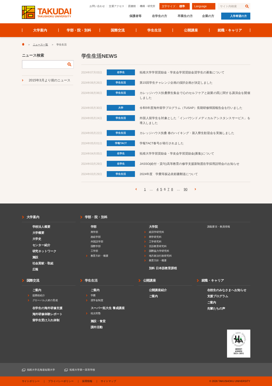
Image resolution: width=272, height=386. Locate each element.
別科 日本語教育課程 (163, 268)
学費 (93, 295)
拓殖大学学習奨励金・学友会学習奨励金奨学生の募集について (182, 72)
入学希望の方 (238, 16)
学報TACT (121, 143)
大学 (120, 107)
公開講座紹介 (158, 290)
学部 (94, 226)
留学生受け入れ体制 (46, 320)
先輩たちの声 (216, 308)
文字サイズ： (173, 6)
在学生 (121, 72)
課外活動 (97, 327)
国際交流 (118, 30)
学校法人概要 (41, 226)
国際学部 (96, 246)
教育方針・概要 (100, 255)
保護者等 (135, 16)
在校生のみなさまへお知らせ (227, 290)
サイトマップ (108, 381)
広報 (35, 269)
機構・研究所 (147, 6)
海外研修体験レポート (47, 314)
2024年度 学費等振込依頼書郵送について (169, 174)
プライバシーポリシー (61, 381)
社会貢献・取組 (43, 263)
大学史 (36, 239)
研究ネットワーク (44, 251)
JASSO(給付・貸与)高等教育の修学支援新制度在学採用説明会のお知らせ (189, 163)
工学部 (94, 250)
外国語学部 (97, 241)
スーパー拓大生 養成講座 (108, 308)
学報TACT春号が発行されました (162, 143)
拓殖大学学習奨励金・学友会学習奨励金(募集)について (177, 153)
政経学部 (96, 236)
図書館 (132, 6)
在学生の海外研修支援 (47, 308)
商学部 (94, 232)
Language (200, 6)
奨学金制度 (97, 300)
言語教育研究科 (158, 246)
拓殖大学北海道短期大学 (41, 369)
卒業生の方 (185, 16)
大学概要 (38, 232)
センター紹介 (41, 245)
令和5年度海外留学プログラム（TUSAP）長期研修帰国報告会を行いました (191, 108)
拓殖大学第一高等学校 (82, 369)
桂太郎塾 (96, 313)
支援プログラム (217, 296)
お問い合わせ (97, 6)
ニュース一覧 (40, 44)
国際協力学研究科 (159, 250)
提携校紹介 (38, 295)
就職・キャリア (229, 30)
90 (185, 189)
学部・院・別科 (79, 30)
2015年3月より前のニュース (50, 80)
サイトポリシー (31, 381)
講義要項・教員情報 (218, 226)
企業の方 (208, 16)
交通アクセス (116, 6)
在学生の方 (159, 16)
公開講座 (191, 30)
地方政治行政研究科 (160, 255)
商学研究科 (155, 236)
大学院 (153, 226)
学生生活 (154, 30)
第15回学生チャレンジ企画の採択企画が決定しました (176, 82)
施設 (35, 257)
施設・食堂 (98, 321)
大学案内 (40, 30)
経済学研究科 (156, 232)
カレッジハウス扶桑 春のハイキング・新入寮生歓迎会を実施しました (187, 133)
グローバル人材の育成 (45, 300)
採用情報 (87, 381)
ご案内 (36, 290)
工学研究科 (155, 241)
